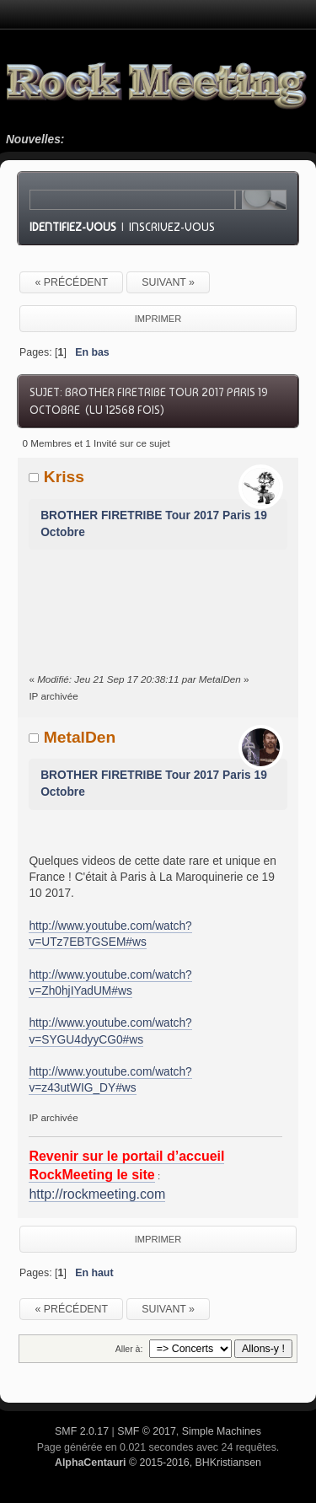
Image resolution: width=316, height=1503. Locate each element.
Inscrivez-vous (172, 227)
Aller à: (129, 1349)
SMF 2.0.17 (82, 1431)
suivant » (168, 282)
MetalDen (80, 737)
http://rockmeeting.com (97, 1194)
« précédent (71, 282)
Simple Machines (221, 1431)
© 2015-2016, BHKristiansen (158, 1462)
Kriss (64, 477)
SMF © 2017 (146, 1431)
